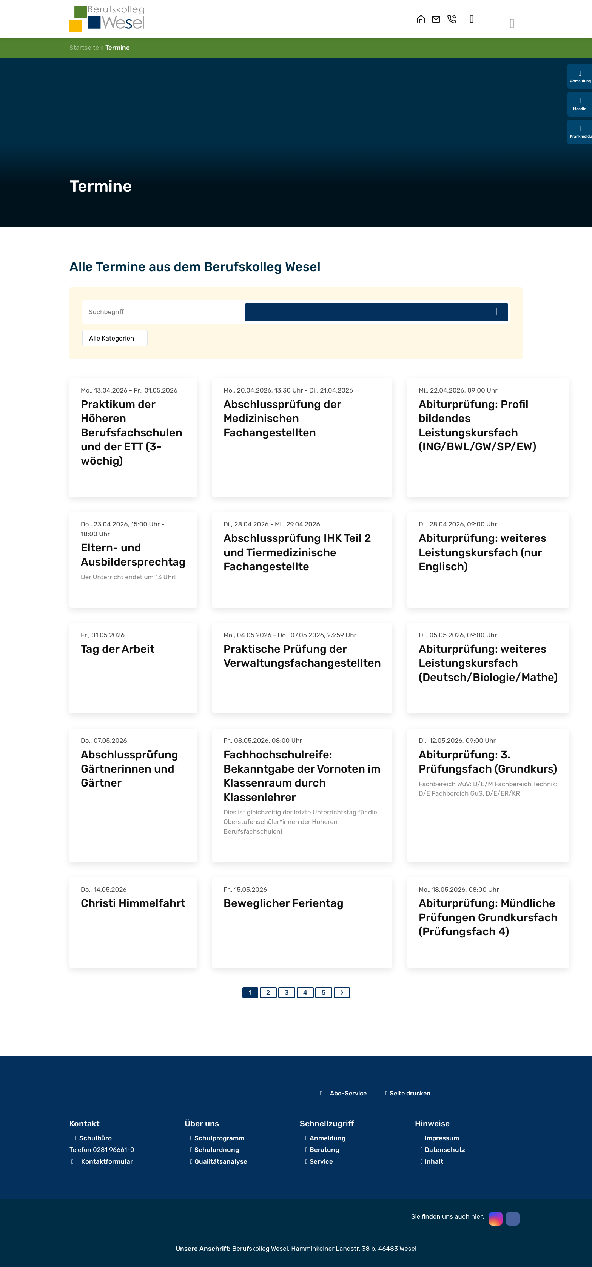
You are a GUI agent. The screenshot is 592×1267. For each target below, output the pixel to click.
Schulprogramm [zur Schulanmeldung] (219, 1138)
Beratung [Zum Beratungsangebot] (324, 1150)
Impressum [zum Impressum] (442, 1138)
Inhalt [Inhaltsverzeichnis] (434, 1162)
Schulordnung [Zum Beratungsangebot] (216, 1150)
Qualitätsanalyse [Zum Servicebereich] (220, 1162)
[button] (471, 18)
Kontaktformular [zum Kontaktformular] (107, 1162)
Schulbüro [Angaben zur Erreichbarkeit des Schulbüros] (95, 1138)
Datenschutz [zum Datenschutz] (445, 1150)
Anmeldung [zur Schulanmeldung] (327, 1138)
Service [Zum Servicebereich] (321, 1162)
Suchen (498, 312)
